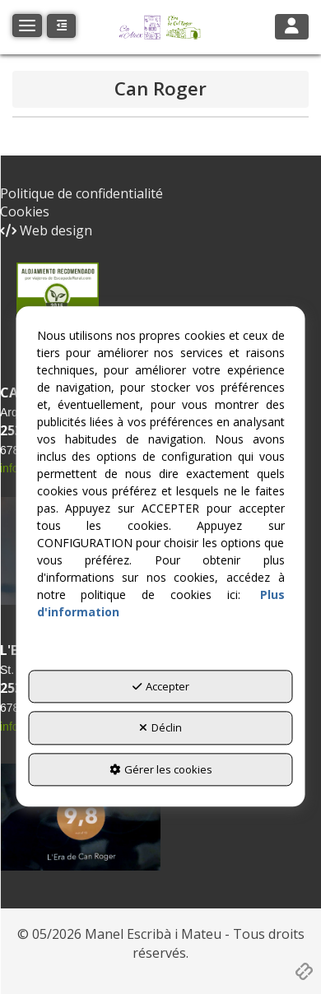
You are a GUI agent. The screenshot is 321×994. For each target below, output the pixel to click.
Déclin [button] (160, 728)
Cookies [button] (24, 211)
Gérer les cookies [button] (160, 769)
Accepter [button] (161, 686)
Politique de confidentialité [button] (81, 193)
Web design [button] (46, 230)
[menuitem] (160, 193)
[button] (160, 27)
